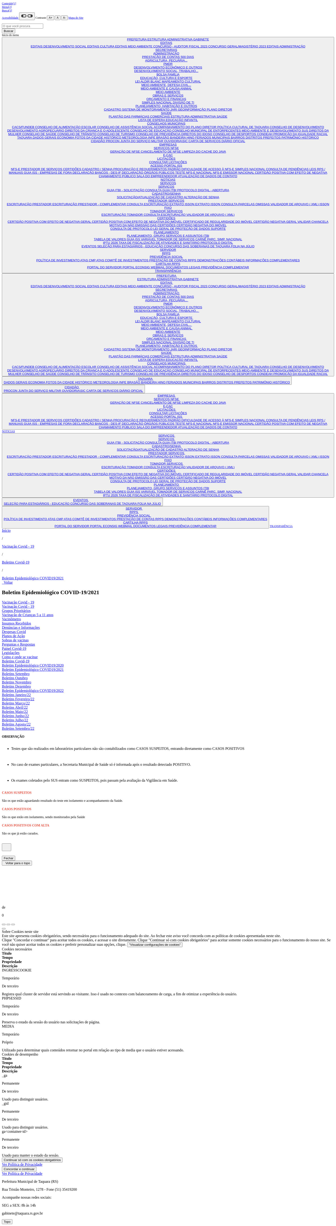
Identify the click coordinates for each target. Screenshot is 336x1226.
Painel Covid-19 (14, 649)
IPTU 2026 (111, 242)
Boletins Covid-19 (15, 562)
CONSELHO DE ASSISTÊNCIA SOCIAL (125, 127)
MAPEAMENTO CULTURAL (181, 81)
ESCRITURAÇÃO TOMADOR (123, 214)
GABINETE (201, 39)
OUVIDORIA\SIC (176, 141)
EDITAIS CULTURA (101, 46)
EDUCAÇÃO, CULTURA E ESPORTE (166, 78)
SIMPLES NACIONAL (157, 102)
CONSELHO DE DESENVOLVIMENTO (297, 127)
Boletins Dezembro (16, 686)
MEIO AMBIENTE (168, 92)
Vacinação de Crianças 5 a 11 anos (27, 615)
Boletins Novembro (16, 682)
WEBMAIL (158, 267)
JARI (174, 109)
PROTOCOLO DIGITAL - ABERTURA (203, 190)
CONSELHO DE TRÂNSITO (77, 134)
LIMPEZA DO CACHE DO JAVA (204, 151)
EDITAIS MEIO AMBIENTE (134, 46)
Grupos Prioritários (16, 611)
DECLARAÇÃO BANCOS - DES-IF (97, 172)
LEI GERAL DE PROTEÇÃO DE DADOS (182, 228)
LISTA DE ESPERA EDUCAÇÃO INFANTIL (168, 120)
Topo (7, 1221)
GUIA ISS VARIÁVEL (142, 239)
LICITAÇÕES (166, 158)
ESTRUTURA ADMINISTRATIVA (170, 39)
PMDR (167, 64)
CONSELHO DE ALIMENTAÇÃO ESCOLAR (66, 127)
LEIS (313, 169)
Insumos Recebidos (16, 623)
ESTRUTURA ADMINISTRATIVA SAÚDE (199, 116)
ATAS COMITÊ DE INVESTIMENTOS (122, 260)
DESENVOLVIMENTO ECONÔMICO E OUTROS (168, 67)
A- (64, 17)
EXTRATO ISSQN (182, 204)
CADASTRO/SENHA (166, 193)
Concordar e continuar (19, 1169)
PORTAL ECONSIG (136, 267)
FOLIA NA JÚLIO (243, 246)
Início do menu (10, 35)
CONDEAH (265, 134)
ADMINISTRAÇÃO (166, 53)
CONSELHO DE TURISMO (116, 134)
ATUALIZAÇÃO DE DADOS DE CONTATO (207, 176)
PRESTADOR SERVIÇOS (166, 200)
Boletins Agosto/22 (16, 724)
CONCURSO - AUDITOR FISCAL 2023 (180, 46)
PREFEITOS (272, 137)
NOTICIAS (168, 179)
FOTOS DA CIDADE (89, 137)
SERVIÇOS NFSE (166, 148)
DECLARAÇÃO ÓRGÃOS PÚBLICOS (148, 172)
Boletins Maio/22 (15, 712)
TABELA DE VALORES (110, 239)
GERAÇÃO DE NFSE (125, 151)
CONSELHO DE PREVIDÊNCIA (158, 134)
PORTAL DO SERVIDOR (104, 267)
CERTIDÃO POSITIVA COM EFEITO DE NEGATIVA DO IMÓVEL (137, 221)
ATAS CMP (88, 260)
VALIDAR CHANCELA (313, 221)
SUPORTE (218, 228)
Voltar (7, 582)
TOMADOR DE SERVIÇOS (176, 239)
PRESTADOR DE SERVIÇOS (42, 169)
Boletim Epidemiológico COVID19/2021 (33, 578)
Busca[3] (7, 10)
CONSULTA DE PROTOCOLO (131, 228)
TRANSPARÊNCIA (168, 271)
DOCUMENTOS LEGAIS (183, 267)
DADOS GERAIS (45, 137)
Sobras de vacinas (15, 640)
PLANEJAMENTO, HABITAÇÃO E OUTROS (166, 106)
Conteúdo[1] (9, 3)
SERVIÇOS (168, 183)
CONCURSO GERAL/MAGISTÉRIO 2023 (237, 46)
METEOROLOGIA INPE (139, 137)
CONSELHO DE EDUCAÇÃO (151, 130)
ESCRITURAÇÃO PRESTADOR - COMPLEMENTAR (89, 204)
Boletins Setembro (16, 674)
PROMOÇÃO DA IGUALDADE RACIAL (300, 134)
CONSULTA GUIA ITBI (161, 190)
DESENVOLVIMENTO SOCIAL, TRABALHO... (166, 71)
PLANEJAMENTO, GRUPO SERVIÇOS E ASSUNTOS (165, 235)
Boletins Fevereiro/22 (18, 699)
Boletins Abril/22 (15, 707)
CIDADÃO (98, 141)
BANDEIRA (178, 137)
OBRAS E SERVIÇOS (168, 95)
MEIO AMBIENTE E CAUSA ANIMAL (166, 88)
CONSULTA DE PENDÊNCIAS (287, 169)
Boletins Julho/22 (15, 720)
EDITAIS (166, 43)
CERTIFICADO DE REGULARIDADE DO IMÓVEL (218, 221)
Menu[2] (7, 7)
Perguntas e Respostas (18, 644)
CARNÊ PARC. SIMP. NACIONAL (218, 239)
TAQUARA (25, 137)
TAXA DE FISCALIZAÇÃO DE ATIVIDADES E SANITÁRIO (160, 242)
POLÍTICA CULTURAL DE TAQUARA (243, 127)
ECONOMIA (66, 137)
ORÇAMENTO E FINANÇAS (166, 99)
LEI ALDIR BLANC (148, 81)
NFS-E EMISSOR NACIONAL (234, 172)
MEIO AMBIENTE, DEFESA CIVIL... (166, 85)
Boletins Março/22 (16, 703)
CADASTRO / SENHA (97, 169)
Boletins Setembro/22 (18, 728)
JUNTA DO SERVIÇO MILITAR (142, 141)
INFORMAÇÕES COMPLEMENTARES (272, 260)
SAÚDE (166, 113)
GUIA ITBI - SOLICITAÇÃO (126, 190)
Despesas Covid (14, 632)
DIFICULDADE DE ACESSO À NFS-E (208, 169)
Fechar (8, 858)
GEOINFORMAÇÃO (192, 109)
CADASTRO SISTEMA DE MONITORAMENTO (137, 109)
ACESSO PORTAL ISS (166, 165)
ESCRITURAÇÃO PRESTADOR (29, 204)
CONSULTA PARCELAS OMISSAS (245, 204)
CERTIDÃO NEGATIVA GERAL (275, 221)
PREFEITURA (137, 39)
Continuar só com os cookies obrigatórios (32, 1160)
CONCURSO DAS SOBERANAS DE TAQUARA (197, 246)
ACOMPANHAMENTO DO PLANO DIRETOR (185, 127)
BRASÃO (163, 137)
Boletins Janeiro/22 (16, 695)
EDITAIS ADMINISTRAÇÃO (286, 46)
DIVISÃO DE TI (183, 102)
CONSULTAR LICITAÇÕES (168, 162)
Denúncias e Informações (21, 627)
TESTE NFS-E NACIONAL (194, 172)
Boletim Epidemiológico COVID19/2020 (33, 665)
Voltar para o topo (17, 863)
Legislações (11, 653)
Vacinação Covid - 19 (18, 546)
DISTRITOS (254, 137)
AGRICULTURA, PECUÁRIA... (166, 60)
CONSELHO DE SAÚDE (39, 134)
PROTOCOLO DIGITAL (216, 242)
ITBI (206, 235)
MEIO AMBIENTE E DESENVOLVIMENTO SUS (275, 130)
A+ (50, 17)
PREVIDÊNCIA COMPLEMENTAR (225, 267)
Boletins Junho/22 (15, 716)
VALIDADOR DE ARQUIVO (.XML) (294, 204)
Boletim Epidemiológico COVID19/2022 (33, 691)
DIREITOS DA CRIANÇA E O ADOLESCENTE (97, 130)
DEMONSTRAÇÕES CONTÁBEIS (221, 260)
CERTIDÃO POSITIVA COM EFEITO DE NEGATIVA (291, 172)
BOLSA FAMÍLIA (168, 74)
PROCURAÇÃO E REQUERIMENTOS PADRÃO (147, 169)
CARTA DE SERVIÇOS (205, 141)
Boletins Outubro (15, 678)
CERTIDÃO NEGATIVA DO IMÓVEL (201, 225)
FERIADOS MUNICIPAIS (213, 137)
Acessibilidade (10, 17)
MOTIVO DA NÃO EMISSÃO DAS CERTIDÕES (142, 225)
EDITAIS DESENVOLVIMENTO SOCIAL (59, 46)
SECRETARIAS (166, 50)
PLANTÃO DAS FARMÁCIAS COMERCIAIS (140, 116)
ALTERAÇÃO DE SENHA (201, 197)
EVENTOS (89, 246)
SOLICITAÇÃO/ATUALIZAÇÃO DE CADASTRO (150, 197)
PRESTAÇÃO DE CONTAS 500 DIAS (168, 57)
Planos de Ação (13, 636)
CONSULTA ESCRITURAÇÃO (148, 204)
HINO (191, 137)
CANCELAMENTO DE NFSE (161, 151)
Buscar (8, 31)
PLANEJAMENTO (166, 232)
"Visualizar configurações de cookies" (155, 944)
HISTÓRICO (113, 137)
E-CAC (168, 155)
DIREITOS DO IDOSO (197, 134)
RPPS (166, 253)
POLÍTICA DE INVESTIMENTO (58, 260)
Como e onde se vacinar (20, 657)
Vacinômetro (11, 619)
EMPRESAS (168, 144)
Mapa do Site (75, 17)
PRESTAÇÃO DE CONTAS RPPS (173, 260)
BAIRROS (238, 137)
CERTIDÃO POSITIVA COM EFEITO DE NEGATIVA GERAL (50, 221)
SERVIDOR (168, 250)
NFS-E (16, 169)
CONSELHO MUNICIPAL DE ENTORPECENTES (207, 130)
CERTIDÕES (72, 169)
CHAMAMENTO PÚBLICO (117, 176)
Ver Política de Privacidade (22, 1164)
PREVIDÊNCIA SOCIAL (166, 257)
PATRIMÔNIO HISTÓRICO (300, 137)
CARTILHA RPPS (168, 264)
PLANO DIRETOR (219, 109)
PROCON (113, 141)
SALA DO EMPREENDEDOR (157, 176)
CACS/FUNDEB (23, 127)
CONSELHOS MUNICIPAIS (166, 123)
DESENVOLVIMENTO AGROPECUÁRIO (36, 130)
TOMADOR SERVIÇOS (166, 211)
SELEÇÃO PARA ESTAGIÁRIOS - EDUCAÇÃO (130, 246)
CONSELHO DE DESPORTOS (235, 134)
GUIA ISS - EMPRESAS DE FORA (48, 172)
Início (6, 530)
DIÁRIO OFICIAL (233, 141)
